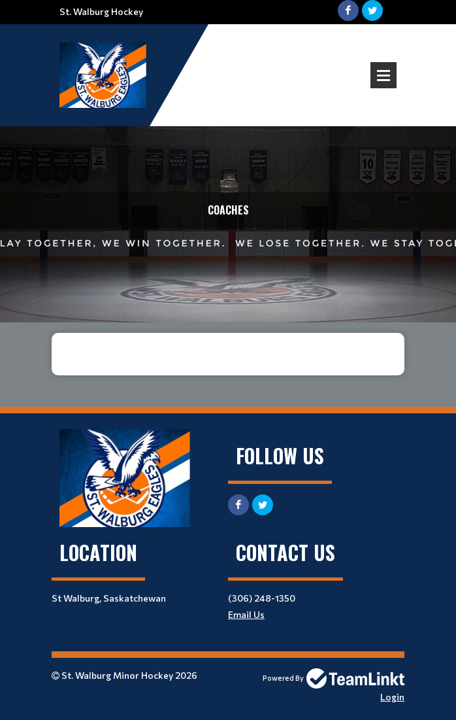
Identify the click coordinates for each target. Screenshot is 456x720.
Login (392, 696)
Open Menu (383, 75)
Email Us (246, 614)
